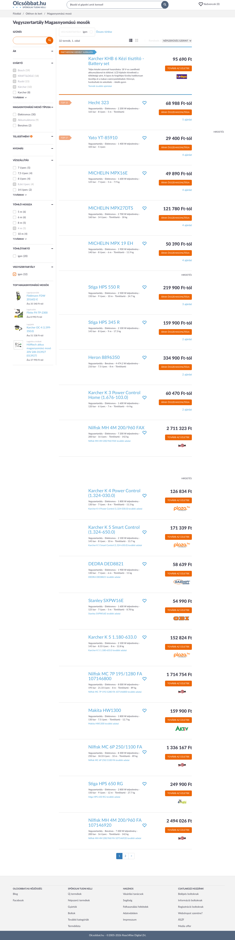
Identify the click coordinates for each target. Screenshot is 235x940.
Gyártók (72, 907)
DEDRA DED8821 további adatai (104, 577)
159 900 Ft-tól (177, 323)
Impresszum (130, 920)
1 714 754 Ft (179, 675)
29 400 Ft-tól (179, 138)
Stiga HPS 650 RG (105, 784)
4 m (20, 228)
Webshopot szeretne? (190, 913)
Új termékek (75, 894)
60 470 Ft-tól (179, 393)
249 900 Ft (181, 784)
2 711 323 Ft (179, 428)
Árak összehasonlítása (175, 112)
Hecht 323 (98, 103)
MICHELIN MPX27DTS (110, 208)
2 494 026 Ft (179, 821)
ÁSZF (181, 920)
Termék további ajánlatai (100, 86)
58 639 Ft (182, 565)
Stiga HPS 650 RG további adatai (104, 797)
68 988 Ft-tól (179, 103)
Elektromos (24, 114)
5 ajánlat (187, 119)
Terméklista (74, 926)
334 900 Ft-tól (177, 358)
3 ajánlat (187, 304)
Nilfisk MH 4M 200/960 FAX (116, 428)
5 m (20, 212)
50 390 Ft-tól (179, 244)
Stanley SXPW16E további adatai (104, 614)
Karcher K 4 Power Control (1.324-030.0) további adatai (115, 509)
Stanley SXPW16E (106, 601)
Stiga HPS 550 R (104, 287)
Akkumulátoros (26, 120)
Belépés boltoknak (188, 894)
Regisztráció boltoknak (190, 907)
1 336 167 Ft (179, 748)
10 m (21, 234)
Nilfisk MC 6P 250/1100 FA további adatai (108, 760)
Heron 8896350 (104, 357)
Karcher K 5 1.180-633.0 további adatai (107, 650)
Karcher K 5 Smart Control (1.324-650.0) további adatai (115, 545)
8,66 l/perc (24, 184)
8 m (20, 223)
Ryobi (21, 81)
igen (20, 256)
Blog (15, 894)
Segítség (127, 900)
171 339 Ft (181, 528)
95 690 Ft (182, 59)
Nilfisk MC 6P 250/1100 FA (115, 747)
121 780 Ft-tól (177, 209)
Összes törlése (104, 32)
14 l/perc (23, 190)
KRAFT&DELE (26, 76)
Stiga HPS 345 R (104, 322)
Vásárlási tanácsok (133, 894)
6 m (20, 217)
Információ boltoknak (190, 900)
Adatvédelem (130, 913)
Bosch (21, 70)
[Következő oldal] (131, 856)
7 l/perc (22, 168)
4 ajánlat (187, 155)
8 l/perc (22, 179)
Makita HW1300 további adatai (103, 724)
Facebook (18, 900)
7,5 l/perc (23, 173)
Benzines (23, 125)
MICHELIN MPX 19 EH (110, 243)
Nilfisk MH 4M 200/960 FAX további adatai (109, 441)
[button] (210, 4)
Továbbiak (20, 97)
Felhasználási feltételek (135, 907)
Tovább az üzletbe (178, 68)
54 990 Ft (182, 601)
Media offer (184, 926)
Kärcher (22, 87)
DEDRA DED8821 (106, 564)
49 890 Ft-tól (179, 174)
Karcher (22, 92)
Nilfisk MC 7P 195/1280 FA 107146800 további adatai (115, 692)
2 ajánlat (187, 339)
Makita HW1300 (104, 710)
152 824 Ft (181, 638)
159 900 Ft (181, 711)
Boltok (71, 913)
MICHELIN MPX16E (108, 173)
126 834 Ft (181, 491)
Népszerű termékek (79, 900)
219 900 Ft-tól (177, 288)
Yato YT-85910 (103, 138)
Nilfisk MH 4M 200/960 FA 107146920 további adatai (114, 838)
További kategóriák (78, 920)
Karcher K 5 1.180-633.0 (112, 637)
